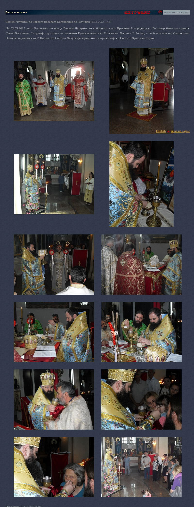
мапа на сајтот (180, 131)
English (161, 131)
